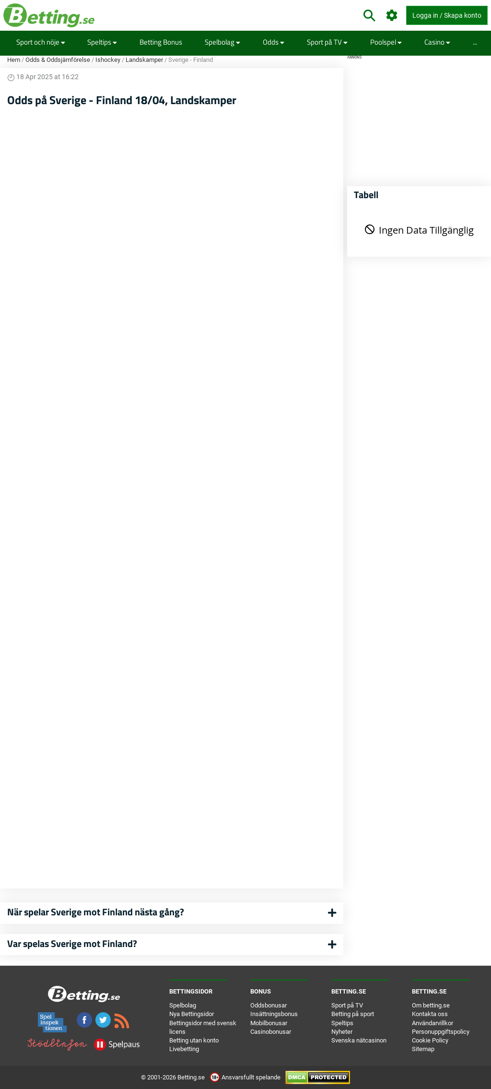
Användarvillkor (432, 1023)
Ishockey (107, 59)
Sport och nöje (40, 41)
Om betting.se (431, 1005)
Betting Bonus (161, 41)
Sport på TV (327, 41)
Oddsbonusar (268, 1005)
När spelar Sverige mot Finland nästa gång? (95, 911)
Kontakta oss (430, 1014)
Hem (13, 59)
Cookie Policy (430, 1040)
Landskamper (144, 59)
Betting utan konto (194, 1040)
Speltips (102, 41)
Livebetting (184, 1049)
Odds (273, 41)
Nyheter (341, 1031)
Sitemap (423, 1049)
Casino (437, 41)
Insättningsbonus (274, 1014)
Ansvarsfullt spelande (246, 1077)
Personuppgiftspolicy (440, 1031)
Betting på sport (352, 1014)
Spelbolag (222, 41)
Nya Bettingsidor (191, 1014)
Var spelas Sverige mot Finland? (72, 943)
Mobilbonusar (268, 1023)
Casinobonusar (270, 1031)
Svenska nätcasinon (358, 1040)
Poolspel (386, 41)
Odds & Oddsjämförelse (57, 59)
